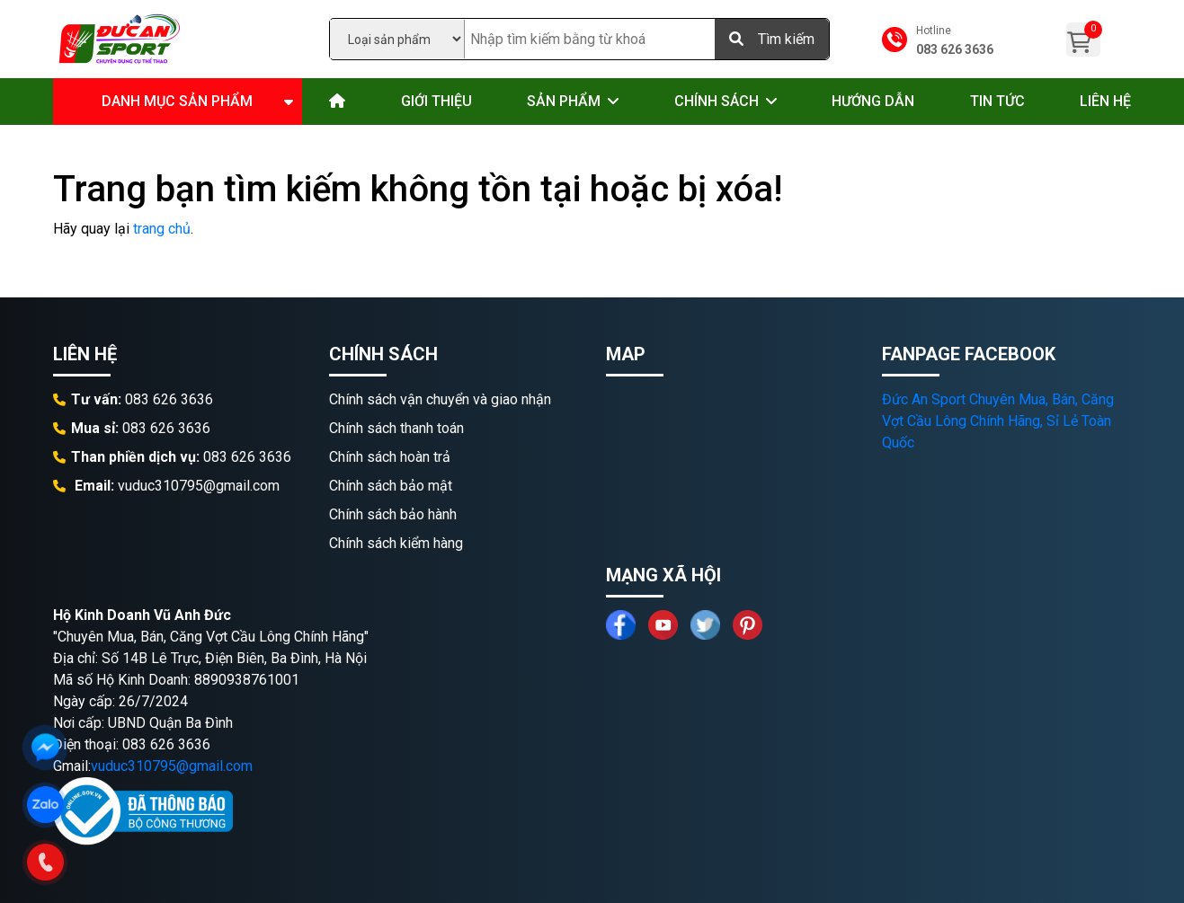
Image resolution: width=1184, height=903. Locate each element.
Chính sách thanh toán (396, 428)
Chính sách (716, 101)
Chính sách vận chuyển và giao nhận (440, 399)
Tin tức (997, 101)
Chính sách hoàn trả (389, 456)
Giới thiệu (436, 101)
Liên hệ (1105, 101)
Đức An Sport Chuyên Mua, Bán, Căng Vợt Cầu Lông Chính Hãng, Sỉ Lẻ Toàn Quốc (998, 421)
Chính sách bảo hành (393, 514)
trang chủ (162, 228)
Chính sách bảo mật (390, 485)
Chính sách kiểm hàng (396, 543)
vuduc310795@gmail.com (172, 766)
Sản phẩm (564, 101)
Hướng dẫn (873, 101)
